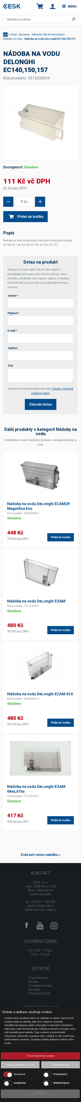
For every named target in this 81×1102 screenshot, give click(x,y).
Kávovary (24, 34)
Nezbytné (19, 1074)
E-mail (12, 330)
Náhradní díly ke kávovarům (48, 34)
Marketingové (61, 1082)
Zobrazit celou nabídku (39, 855)
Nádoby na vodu (12, 38)
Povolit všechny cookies (40, 1056)
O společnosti (38, 978)
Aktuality (34, 989)
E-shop (13, 34)
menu (69, 6)
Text (10, 365)
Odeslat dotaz (40, 404)
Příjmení (13, 313)
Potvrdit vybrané (61, 1064)
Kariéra (33, 981)
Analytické (20, 1082)
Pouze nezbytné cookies (20, 1064)
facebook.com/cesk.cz (41, 909)
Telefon (12, 348)
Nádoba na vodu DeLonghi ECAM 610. (40, 694)
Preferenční (60, 1074)
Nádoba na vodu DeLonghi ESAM (36, 601)
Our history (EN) (39, 993)
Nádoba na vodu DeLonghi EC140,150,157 (50, 38)
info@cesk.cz (45, 906)
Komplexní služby (40, 985)
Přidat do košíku (26, 216)
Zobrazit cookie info (40, 1094)
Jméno (13, 295)
